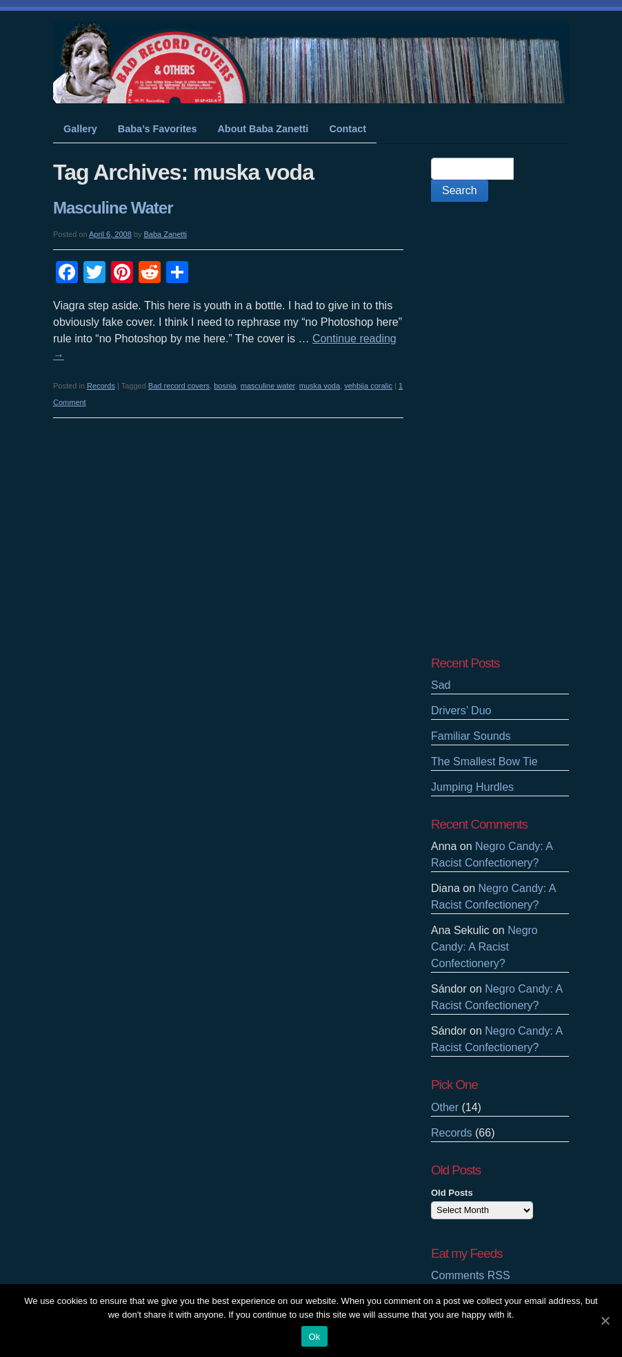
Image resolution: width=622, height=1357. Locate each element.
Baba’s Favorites (157, 128)
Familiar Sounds (471, 736)
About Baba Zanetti (262, 128)
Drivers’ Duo (461, 710)
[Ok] (605, 1320)
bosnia (225, 386)
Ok (314, 1337)
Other (445, 1107)
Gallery (80, 128)
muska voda (319, 386)
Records (101, 386)
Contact (347, 128)
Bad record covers (179, 386)
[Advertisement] (500, 428)
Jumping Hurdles (472, 787)
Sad (440, 685)
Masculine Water (113, 207)
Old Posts (452, 1193)
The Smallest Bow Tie (484, 761)
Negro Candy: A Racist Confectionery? (484, 946)
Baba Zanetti (165, 234)
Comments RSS (470, 1275)
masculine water (268, 386)
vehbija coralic (368, 386)
